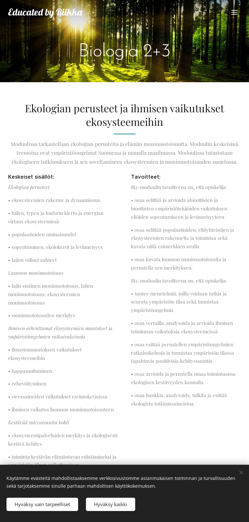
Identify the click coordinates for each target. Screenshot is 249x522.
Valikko (234, 12)
